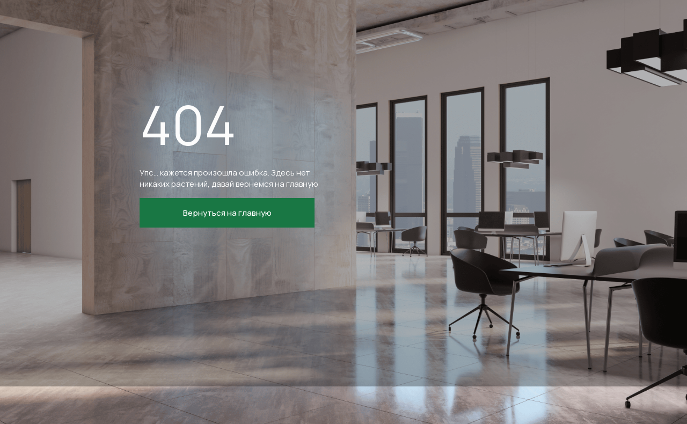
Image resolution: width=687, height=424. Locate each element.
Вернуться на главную (227, 212)
